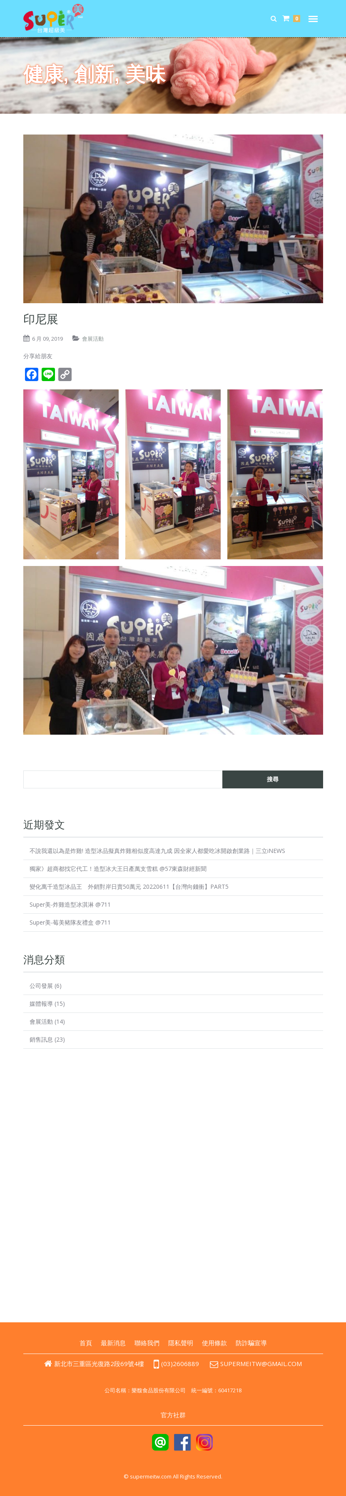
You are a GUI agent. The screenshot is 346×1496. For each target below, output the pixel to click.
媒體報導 (41, 1003)
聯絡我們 (146, 1343)
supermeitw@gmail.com (261, 1363)
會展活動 (93, 338)
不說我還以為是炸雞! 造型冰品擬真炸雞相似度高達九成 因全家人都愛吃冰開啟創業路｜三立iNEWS (157, 851)
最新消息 (113, 1343)
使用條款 (214, 1343)
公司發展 (41, 986)
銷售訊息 (41, 1039)
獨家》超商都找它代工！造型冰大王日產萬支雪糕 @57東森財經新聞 (118, 869)
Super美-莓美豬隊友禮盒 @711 (70, 922)
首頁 (86, 1343)
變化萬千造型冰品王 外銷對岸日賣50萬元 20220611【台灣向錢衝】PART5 (129, 886)
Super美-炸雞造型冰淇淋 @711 (70, 904)
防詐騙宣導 (251, 1343)
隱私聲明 (180, 1343)
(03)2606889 (176, 1363)
